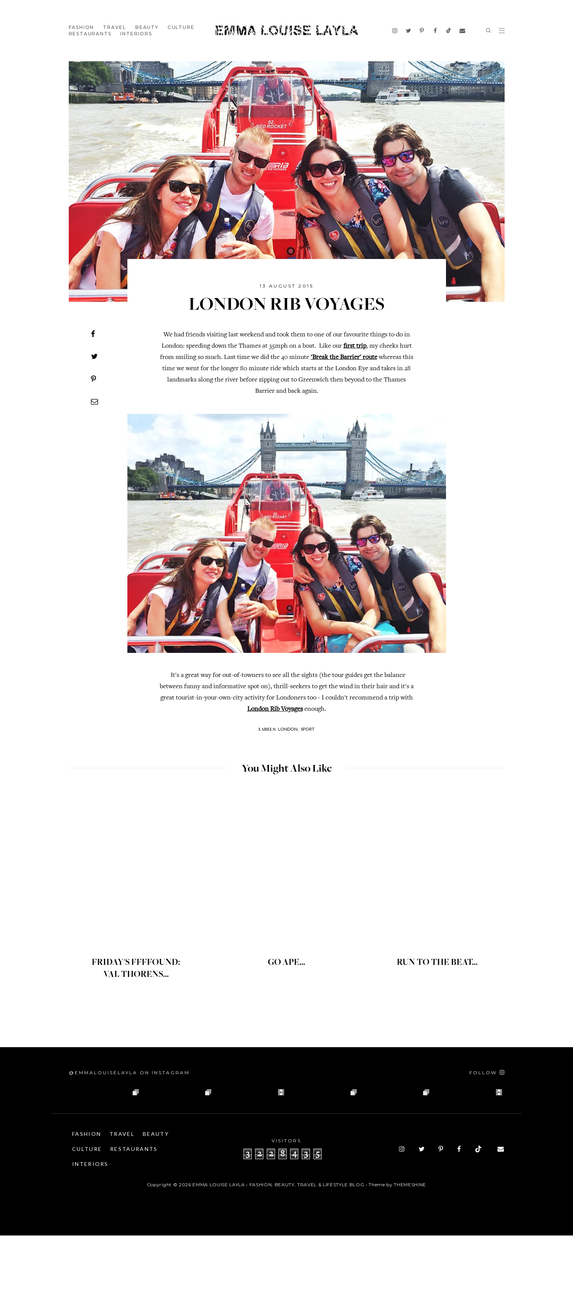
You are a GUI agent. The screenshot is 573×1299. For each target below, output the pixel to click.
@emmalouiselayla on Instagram (129, 1072)
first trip (354, 346)
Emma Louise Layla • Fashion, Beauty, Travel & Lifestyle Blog (278, 1248)
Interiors (136, 33)
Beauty (147, 27)
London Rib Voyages (275, 709)
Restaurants (90, 33)
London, (288, 729)
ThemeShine (410, 1248)
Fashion (81, 27)
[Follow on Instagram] (487, 1072)
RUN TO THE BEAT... (437, 962)
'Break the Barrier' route (344, 357)
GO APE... (287, 962)
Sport (307, 729)
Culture (181, 27)
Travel (114, 27)
